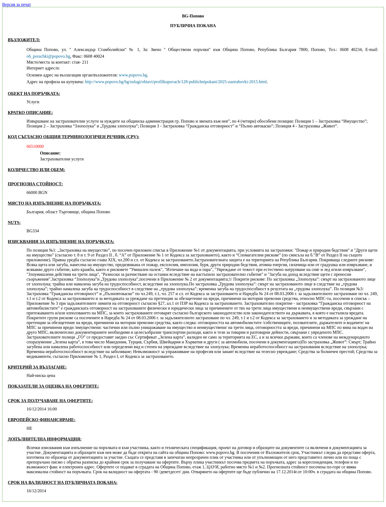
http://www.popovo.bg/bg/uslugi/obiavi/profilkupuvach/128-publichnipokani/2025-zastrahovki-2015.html (176, 81)
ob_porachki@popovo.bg (48, 56)
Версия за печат (16, 4)
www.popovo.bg (133, 75)
